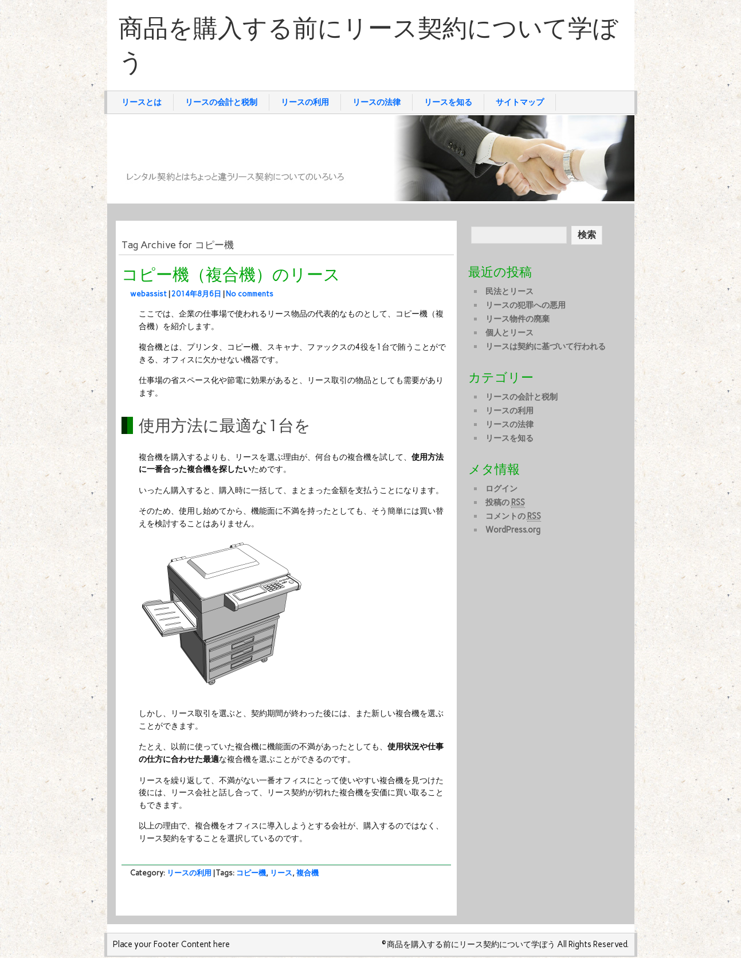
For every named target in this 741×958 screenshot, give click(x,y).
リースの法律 (376, 102)
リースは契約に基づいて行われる (545, 346)
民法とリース (509, 291)
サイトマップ (520, 102)
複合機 (307, 873)
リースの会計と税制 (221, 102)
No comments (249, 294)
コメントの (513, 516)
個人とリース (509, 332)
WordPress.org (512, 530)
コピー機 (251, 873)
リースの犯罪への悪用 (525, 305)
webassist (148, 294)
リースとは (141, 102)
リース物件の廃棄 (517, 319)
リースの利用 (305, 102)
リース (281, 873)
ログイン (501, 488)
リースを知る (448, 102)
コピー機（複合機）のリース (230, 275)
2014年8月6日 (196, 294)
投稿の (505, 502)
